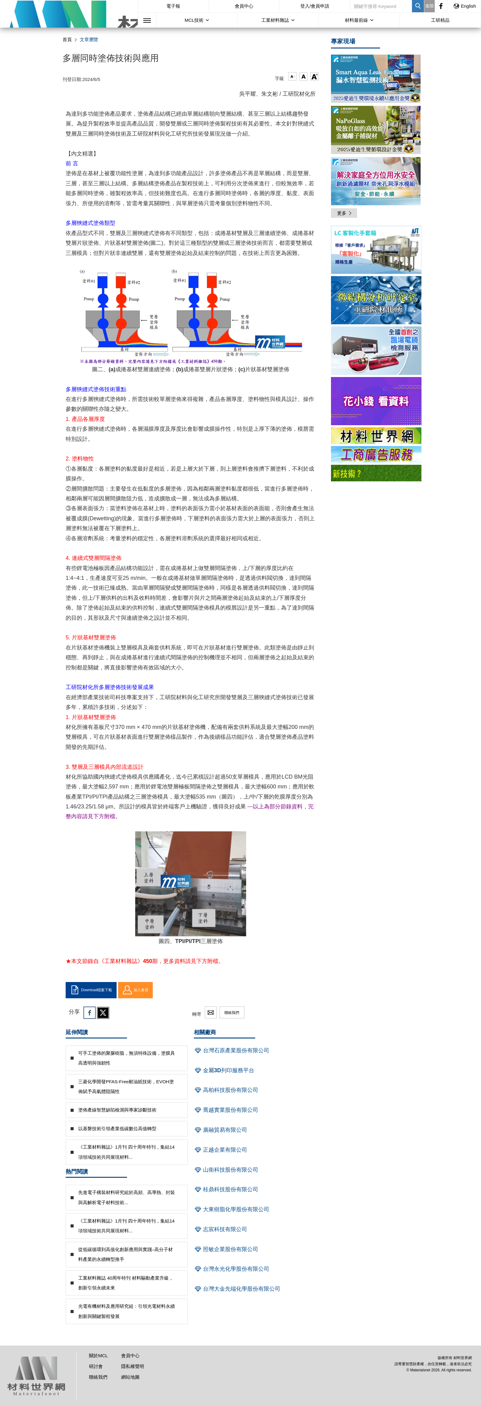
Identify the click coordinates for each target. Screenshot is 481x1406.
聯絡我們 (232, 1013)
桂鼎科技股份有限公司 (226, 1189)
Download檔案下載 (91, 990)
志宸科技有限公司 (220, 1229)
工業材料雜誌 (275, 20)
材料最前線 (356, 20)
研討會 (96, 1366)
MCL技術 (194, 20)
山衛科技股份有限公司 (226, 1170)
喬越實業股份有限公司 (226, 1110)
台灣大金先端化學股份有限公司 (237, 1289)
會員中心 (244, 6)
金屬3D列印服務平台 (224, 1070)
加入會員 (135, 990)
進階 (429, 5)
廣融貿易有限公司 (220, 1130)
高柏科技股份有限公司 (226, 1090)
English (464, 6)
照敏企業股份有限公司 (226, 1249)
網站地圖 (130, 1377)
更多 (344, 213)
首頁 (67, 39)
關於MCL (98, 1355)
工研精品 (440, 20)
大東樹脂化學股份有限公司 (231, 1209)
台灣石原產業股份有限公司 (231, 1050)
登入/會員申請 (314, 6)
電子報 (173, 6)
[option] (376, 251)
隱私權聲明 (132, 1366)
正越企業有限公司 (220, 1150)
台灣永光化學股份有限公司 (231, 1269)
